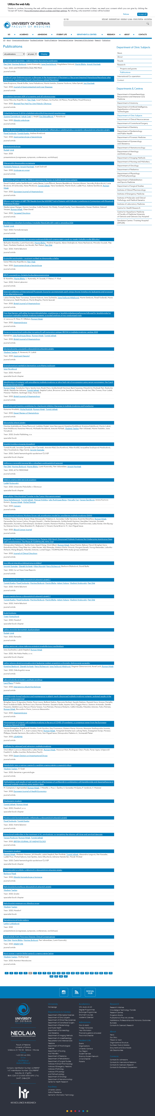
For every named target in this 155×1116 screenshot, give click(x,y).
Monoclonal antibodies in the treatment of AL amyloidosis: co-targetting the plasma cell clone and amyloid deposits (53, 834)
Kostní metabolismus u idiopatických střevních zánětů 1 (27, 580)
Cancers (17, 506)
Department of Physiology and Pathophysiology (128, 175)
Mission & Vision (116, 1040)
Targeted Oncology (22, 213)
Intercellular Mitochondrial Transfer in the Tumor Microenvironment (32, 496)
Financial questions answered (90, 1033)
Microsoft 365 (114, 19)
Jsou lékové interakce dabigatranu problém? (23, 563)
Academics (27, 35)
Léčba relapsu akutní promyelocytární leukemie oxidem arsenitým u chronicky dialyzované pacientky (47, 663)
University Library (54, 1090)
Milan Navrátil (39, 566)
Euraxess (113, 1023)
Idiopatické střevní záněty (14, 423)
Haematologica (20, 323)
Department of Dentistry (127, 127)
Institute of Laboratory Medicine (131, 204)
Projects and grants (128, 69)
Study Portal (138, 19)
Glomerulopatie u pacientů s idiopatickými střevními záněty (29, 349)
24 (51, 976)
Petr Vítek (31, 100)
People (120, 61)
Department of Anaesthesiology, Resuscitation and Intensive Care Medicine (131, 96)
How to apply (84, 1025)
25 (56, 976)
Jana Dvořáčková (48, 64)
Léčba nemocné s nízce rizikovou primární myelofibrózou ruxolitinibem (34, 646)
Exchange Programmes (88, 1012)
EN (68, 19)
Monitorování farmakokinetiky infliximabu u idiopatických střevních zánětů (35, 818)
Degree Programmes (87, 1010)
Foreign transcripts (86, 1028)
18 (87, 973)
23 (111, 973)
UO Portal (148, 19)
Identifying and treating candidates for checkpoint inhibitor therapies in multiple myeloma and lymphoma (49, 406)
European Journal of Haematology (28, 192)
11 (54, 973)
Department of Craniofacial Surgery (132, 123)
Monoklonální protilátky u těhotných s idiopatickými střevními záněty (33, 870)
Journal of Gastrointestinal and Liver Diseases (33, 87)
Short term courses (86, 1015)
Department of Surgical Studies (130, 186)
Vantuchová (14, 617)
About (129, 35)
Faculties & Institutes (36, 40)
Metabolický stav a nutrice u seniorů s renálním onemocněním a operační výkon (37, 765)
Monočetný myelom (12, 851)
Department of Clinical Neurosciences (133, 119)
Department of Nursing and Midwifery (133, 162)
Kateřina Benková (11, 667)
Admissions (45, 35)
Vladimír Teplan (10, 352)
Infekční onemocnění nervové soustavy (20, 480)
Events (81, 1043)
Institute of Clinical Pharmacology (131, 190)
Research (113, 35)
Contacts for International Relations (123, 1062)
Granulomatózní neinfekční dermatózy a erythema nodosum (29, 366)
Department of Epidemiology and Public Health (129, 132)
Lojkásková (14, 924)
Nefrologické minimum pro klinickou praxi (21, 903)
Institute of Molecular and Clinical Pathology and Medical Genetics (131, 199)
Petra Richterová (53, 566)
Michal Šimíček (29, 502)
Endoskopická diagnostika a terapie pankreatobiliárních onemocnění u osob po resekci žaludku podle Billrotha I (52, 239)
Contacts (143, 34)
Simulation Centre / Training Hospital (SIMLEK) (133, 222)
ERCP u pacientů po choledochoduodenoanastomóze (26, 275)
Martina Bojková (19, 64)
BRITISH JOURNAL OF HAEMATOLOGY (30, 842)
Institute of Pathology (56, 1069)
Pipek (13, 874)
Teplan (14, 890)
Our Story (113, 1037)
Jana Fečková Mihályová (68, 298)
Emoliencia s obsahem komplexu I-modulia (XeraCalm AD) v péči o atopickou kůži (38, 223)
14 (68, 973)
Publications (106, 40)
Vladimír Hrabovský (78, 583)
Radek (6, 150)
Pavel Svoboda (10, 133)
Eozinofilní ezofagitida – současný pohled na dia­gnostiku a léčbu (31, 258)
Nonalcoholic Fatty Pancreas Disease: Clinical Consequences (29, 937)
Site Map (105, 19)
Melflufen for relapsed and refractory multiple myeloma (27, 746)
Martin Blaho (80, 64)
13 (63, 973)
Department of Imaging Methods (131, 158)
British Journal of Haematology (27, 304)
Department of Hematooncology (131, 148)
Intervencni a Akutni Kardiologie (27, 687)
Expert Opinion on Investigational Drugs (31, 756)
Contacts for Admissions (119, 1060)
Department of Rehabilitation (59, 1059)
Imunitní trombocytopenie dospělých (19, 444)
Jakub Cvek (26, 117)
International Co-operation (128, 76)
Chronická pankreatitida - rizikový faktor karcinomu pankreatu (31, 61)
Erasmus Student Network (88, 1056)
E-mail (130, 19)
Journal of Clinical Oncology (25, 553)
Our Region (83, 1051)
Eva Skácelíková (46, 117)
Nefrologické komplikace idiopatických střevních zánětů (27, 887)
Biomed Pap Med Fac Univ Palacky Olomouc (32, 104)
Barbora (7, 874)
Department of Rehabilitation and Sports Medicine (129, 181)
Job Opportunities (116, 1050)
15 (73, 973)
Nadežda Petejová (11, 167)
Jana (6, 369)
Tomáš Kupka (23, 133)
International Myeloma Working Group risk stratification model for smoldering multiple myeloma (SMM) (48, 516)
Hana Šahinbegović (12, 500)
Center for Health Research (58, 1082)
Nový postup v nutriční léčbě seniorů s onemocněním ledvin (29, 954)
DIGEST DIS (18, 944)
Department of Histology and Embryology (128, 153)
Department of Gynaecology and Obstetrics (129, 142)
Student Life (64, 35)
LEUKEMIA (18, 737)
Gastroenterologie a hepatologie (28, 137)
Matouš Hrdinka (41, 500)
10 (49, 973)
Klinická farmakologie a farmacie (28, 877)
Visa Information (85, 1030)
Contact (120, 80)
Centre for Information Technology (61, 1095)
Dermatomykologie (12, 147)
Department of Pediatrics (128, 170)
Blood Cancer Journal (23, 530)
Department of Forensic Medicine (131, 137)
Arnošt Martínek (94, 64)
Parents (82, 1061)
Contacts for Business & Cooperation (123, 1067)
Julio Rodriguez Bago (22, 336)
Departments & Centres (89, 35)
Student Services (85, 1054)
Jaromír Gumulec (37, 450)
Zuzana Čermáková (12, 117)
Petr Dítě (7, 64)
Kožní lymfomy (10, 613)
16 (77, 973)
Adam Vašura (63, 583)
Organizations (84, 1046)
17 (82, 973)
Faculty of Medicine (51, 40)
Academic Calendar (86, 1017)
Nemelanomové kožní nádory (16, 920)
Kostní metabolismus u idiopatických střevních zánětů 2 (27, 596)
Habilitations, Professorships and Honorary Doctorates (130, 1020)
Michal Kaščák (26, 409)
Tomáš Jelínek (44, 186)
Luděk (6, 483)
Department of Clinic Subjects (84, 40)
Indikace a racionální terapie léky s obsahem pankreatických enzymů (33, 463)
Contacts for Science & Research (122, 1025)
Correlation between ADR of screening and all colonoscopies (29, 97)
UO (11, 35)
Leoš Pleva (8, 683)
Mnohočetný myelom (13, 801)
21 (101, 973)
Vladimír (7, 890)
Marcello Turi (73, 500)
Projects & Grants (116, 1015)
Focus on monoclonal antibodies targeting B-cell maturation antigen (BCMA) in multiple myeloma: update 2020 (51, 332)
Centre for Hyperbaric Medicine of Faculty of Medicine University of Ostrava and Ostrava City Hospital (133, 214)
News (119, 53)
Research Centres (116, 1013)
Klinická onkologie (21, 120)
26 (61, 976)
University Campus (86, 1049)
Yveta (6, 617)
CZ (65, 19)
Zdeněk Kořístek (26, 566)
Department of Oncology (128, 166)
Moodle (124, 19)
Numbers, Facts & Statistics (119, 1045)
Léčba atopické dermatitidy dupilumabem (22, 630)
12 (59, 973)
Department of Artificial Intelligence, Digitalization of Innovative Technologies (132, 109)
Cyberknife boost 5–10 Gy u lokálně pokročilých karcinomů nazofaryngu (34, 113)
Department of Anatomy (127, 103)
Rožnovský (14, 483)
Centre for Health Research (128, 208)
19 (92, 973)
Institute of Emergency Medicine (130, 194)
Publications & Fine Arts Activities (122, 1018)
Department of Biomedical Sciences (61, 1015)
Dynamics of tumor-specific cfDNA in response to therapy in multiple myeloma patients (40, 180)
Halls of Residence (54, 1092)
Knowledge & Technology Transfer (123, 1010)
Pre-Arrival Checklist (86, 1036)
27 (66, 976)
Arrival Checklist (84, 1059)
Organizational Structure (20, 40)
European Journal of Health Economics (30, 791)
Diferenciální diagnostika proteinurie (19, 163)
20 (96, 973)
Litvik (12, 150)
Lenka (6, 924)
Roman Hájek (16, 210)
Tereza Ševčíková (87, 500)
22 (106, 973)
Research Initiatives (117, 1007)
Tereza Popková (11, 838)
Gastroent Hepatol (22, 356)
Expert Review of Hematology (26, 413)
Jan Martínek (89, 83)
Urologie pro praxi (22, 170)
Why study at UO (85, 1007)
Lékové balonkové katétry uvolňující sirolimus (23, 680)
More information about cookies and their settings (45, 11)
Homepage (52, 1007)
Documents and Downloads (120, 1048)
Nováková (12, 369)
